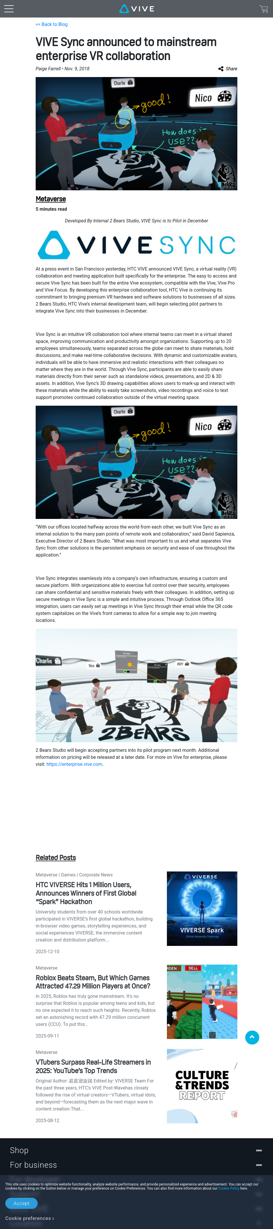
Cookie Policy (228, 1188)
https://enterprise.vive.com (74, 764)
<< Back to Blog (52, 24)
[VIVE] (136, 8)
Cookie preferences (28, 1218)
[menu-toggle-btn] (9, 9)
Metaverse (51, 199)
